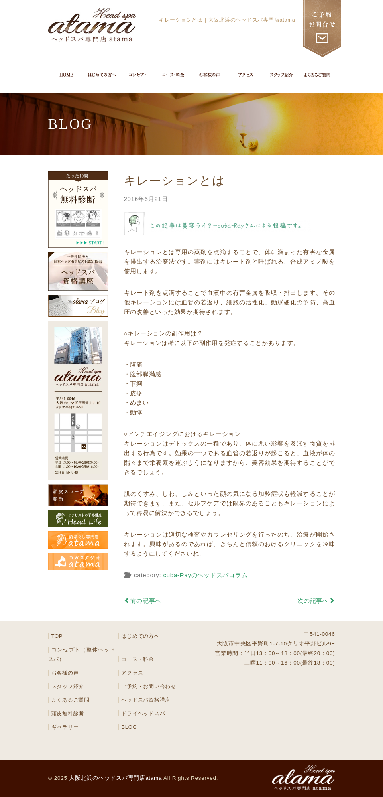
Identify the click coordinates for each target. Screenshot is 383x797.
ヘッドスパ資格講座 (146, 700)
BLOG (129, 727)
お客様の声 (65, 673)
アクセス (132, 673)
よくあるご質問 (70, 700)
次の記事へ (316, 600)
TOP (57, 636)
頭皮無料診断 (67, 713)
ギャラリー (65, 727)
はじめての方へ (140, 636)
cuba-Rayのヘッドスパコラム (205, 575)
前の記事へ (143, 600)
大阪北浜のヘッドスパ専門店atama (115, 778)
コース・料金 (137, 659)
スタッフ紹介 (67, 686)
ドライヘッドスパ (143, 713)
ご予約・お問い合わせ (148, 686)
